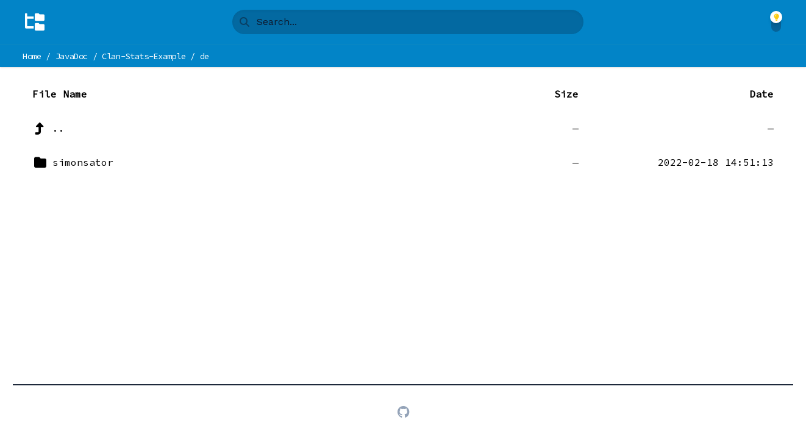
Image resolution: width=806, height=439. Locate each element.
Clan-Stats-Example (144, 56)
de (204, 56)
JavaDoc (71, 56)
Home (32, 56)
